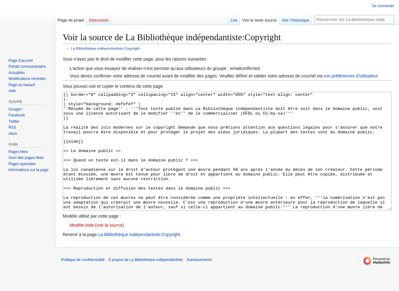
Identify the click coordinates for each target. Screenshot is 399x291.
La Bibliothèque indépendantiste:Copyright (105, 48)
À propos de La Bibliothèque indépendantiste (145, 283)
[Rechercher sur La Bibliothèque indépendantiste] (354, 19)
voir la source (110, 248)
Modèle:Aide (82, 248)
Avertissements (199, 283)
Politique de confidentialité (82, 283)
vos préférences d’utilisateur (351, 75)
